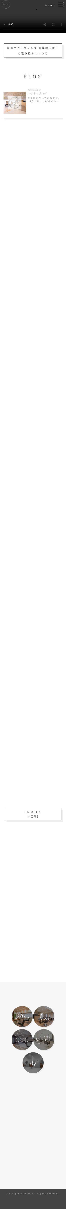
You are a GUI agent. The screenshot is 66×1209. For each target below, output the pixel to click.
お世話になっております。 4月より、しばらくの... (44, 100)
